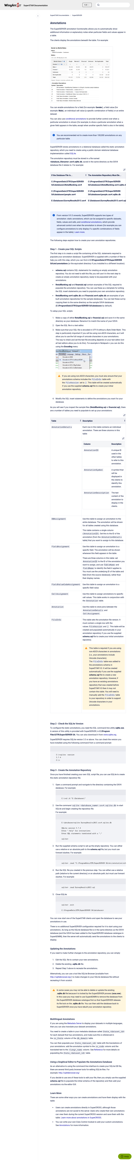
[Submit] (98, 5)
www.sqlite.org (109, 735)
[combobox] (113, 5)
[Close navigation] (38, 16)
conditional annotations (75, 119)
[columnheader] (68, 175)
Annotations (64, 1125)
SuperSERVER (77, 15)
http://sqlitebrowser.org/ (60, 977)
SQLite (73, 153)
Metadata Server (74, 1023)
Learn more (79, 232)
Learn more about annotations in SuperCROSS (81, 1117)
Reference (98, 1050)
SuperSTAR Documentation (36, 5)
